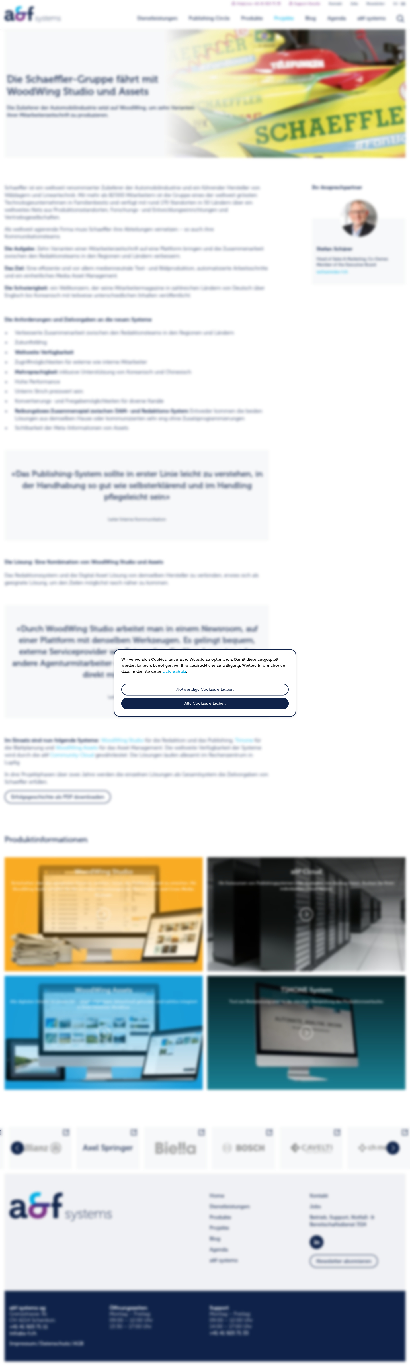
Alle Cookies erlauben (205, 703)
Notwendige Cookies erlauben (205, 689)
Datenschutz (174, 671)
